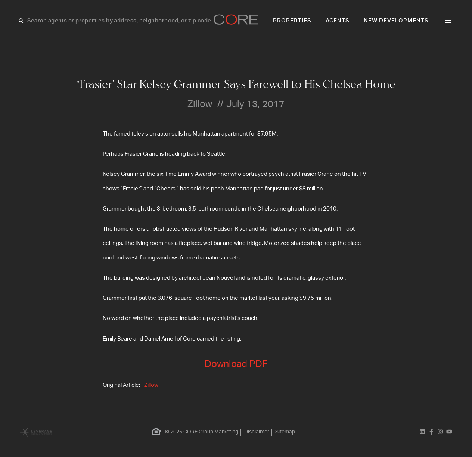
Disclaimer (256, 432)
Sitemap (285, 432)
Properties (292, 21)
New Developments (396, 21)
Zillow (151, 385)
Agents (338, 21)
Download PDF (236, 364)
